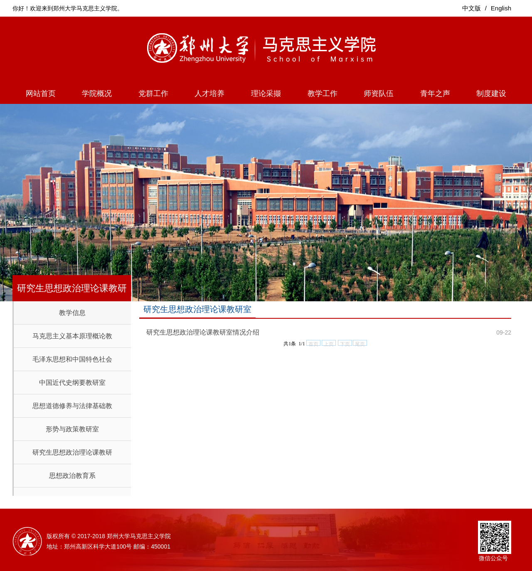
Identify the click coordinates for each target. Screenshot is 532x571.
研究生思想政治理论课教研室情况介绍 (202, 332)
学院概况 (97, 93)
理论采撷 (266, 93)
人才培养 (209, 93)
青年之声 (435, 93)
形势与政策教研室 (72, 429)
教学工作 (322, 93)
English (501, 8)
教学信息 (72, 312)
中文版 (471, 8)
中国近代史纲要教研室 (72, 382)
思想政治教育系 (72, 475)
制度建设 (491, 93)
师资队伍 (379, 93)
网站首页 (41, 93)
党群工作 (153, 93)
